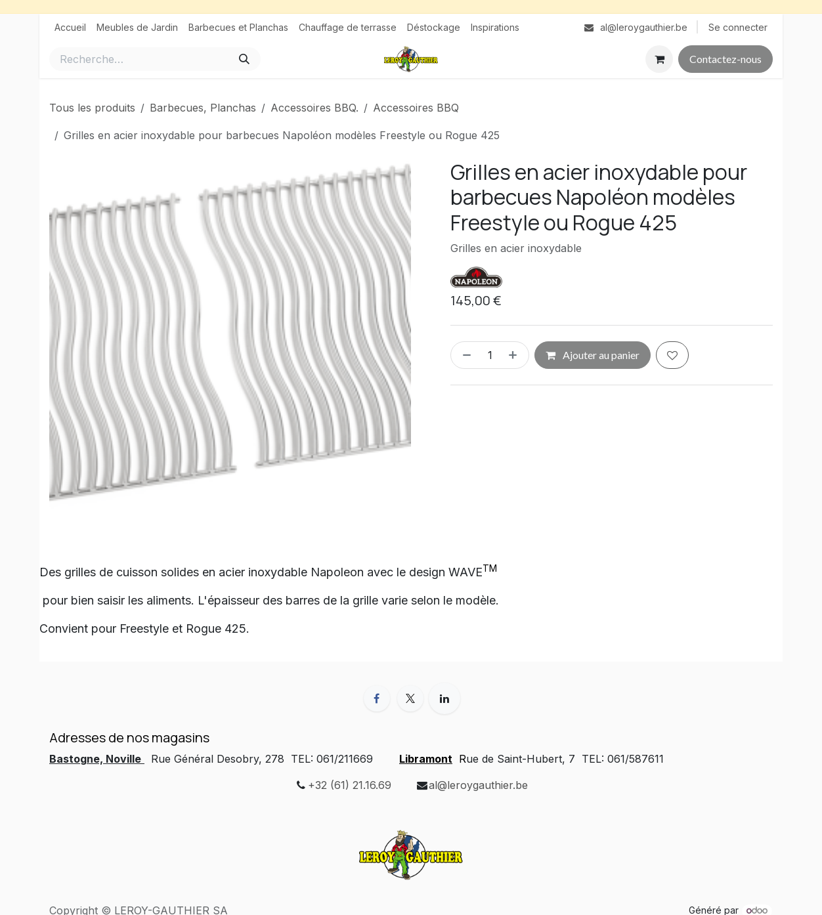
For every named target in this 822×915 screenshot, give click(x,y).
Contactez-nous (725, 59)
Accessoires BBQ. (314, 107)
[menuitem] (70, 27)
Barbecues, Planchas (203, 107)
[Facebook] (377, 698)
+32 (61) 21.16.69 (349, 785)
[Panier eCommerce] (659, 59)
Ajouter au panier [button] (592, 355)
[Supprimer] (464, 355)
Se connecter (738, 27)
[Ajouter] (515, 355)
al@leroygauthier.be (478, 785)
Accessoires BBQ (416, 107)
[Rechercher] (244, 59)
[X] (410, 698)
